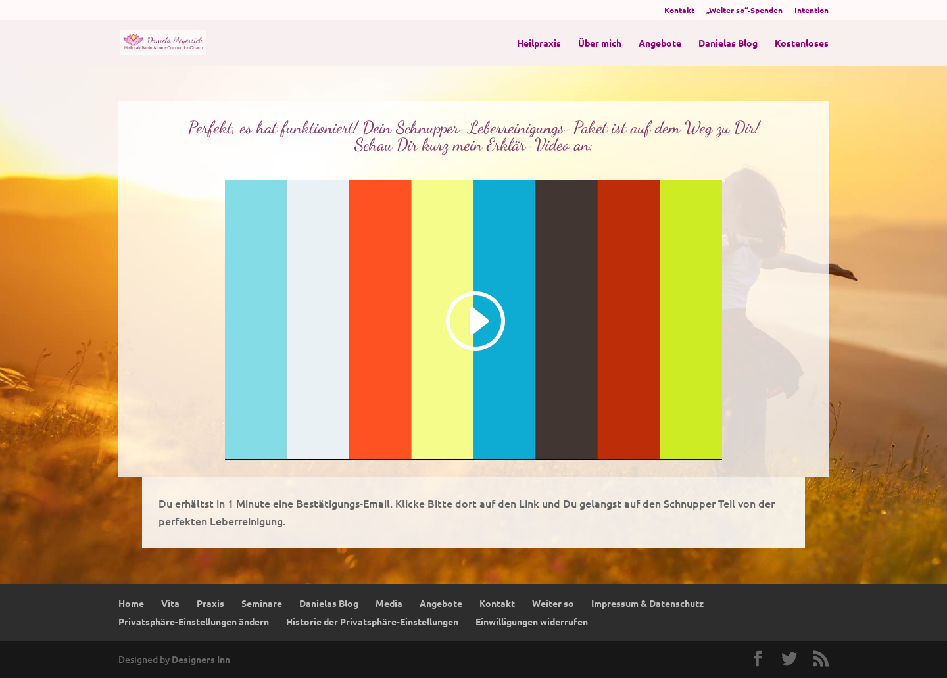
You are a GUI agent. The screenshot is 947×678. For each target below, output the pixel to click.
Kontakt (679, 10)
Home (131, 603)
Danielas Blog (728, 43)
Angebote (660, 43)
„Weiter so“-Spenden (744, 10)
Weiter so (553, 603)
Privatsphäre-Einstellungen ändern (193, 621)
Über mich (599, 43)
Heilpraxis (539, 43)
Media (389, 603)
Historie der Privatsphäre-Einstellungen (372, 621)
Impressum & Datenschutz (647, 603)
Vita (170, 603)
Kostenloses (802, 43)
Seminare (261, 603)
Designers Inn (201, 659)
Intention (811, 10)
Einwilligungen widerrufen (531, 621)
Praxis (210, 603)
